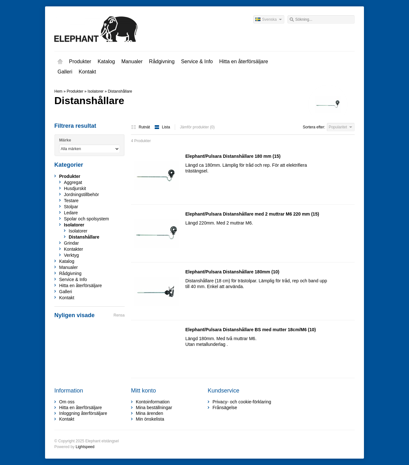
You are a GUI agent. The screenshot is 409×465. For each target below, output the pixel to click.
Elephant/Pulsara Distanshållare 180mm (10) (232, 271)
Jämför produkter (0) (197, 127)
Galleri (65, 71)
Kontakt (87, 71)
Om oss (66, 401)
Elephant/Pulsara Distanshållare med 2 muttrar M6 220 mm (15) (252, 214)
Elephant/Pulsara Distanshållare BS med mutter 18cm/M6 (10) (250, 329)
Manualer (132, 61)
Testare (71, 200)
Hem (60, 62)
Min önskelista (150, 419)
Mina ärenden (149, 413)
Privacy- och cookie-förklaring (241, 401)
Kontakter (73, 249)
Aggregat (73, 182)
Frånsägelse (224, 407)
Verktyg (71, 255)
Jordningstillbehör (81, 194)
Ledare (71, 212)
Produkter (80, 61)
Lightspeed (85, 447)
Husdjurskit (75, 188)
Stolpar (71, 206)
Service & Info (197, 61)
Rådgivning (161, 61)
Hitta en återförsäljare (243, 61)
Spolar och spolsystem (86, 218)
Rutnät (141, 127)
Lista (162, 127)
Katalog (106, 61)
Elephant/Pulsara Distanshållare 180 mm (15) (233, 156)
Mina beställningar (154, 407)
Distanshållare (120, 91)
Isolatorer (96, 91)
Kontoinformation (153, 401)
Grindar (71, 243)
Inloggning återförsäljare (83, 413)
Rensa (119, 315)
